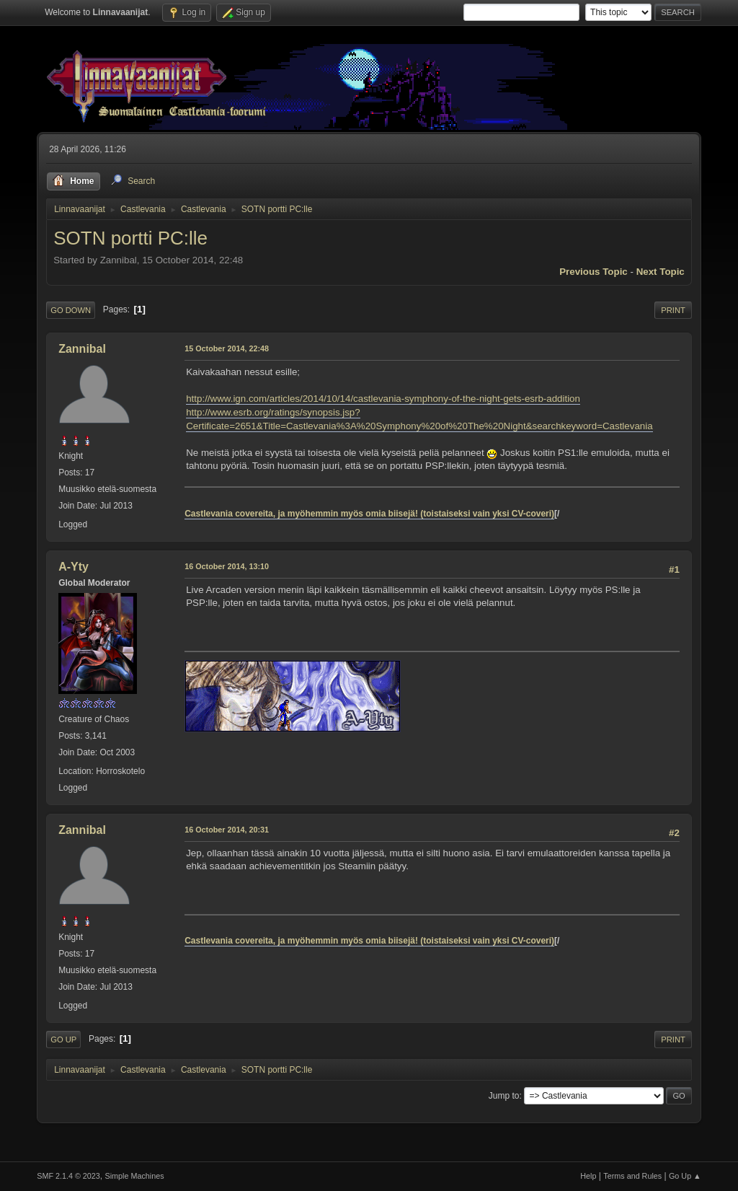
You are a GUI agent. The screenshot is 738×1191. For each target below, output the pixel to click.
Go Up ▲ (685, 1176)
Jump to (504, 1096)
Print (673, 310)
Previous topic (593, 271)
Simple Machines (134, 1176)
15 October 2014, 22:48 (226, 348)
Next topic (660, 271)
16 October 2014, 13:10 (226, 566)
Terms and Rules (632, 1176)
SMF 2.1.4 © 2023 (68, 1176)
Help (588, 1176)
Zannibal (82, 349)
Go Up (63, 1039)
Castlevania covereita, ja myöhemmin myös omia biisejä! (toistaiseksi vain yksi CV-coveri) (369, 514)
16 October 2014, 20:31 (226, 829)
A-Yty (73, 567)
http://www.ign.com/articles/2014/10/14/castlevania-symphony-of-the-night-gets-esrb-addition (383, 398)
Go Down (70, 310)
